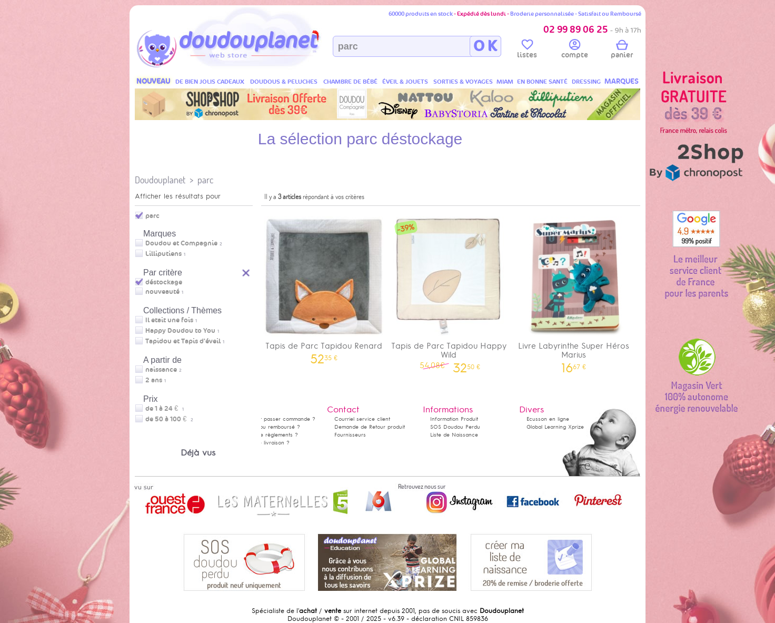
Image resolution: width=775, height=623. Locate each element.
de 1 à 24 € (164, 408)
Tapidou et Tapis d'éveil (183, 341)
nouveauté (162, 292)
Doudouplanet (160, 180)
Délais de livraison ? (264, 443)
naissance (161, 369)
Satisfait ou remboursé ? (269, 427)
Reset (246, 271)
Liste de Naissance (454, 435)
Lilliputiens (163, 254)
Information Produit (454, 419)
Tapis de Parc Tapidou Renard (323, 286)
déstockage (163, 282)
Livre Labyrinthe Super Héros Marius (574, 291)
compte (574, 51)
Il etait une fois (169, 320)
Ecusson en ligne (547, 419)
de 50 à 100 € (169, 419)
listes (527, 51)
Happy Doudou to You (180, 331)
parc (205, 180)
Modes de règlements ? (268, 435)
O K (485, 46)
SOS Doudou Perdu (455, 427)
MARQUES (621, 81)
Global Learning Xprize (555, 427)
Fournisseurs (350, 435)
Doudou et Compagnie (181, 243)
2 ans (153, 380)
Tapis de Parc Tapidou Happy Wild (449, 291)
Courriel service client (362, 419)
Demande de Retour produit (369, 427)
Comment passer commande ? (276, 419)
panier (622, 51)
